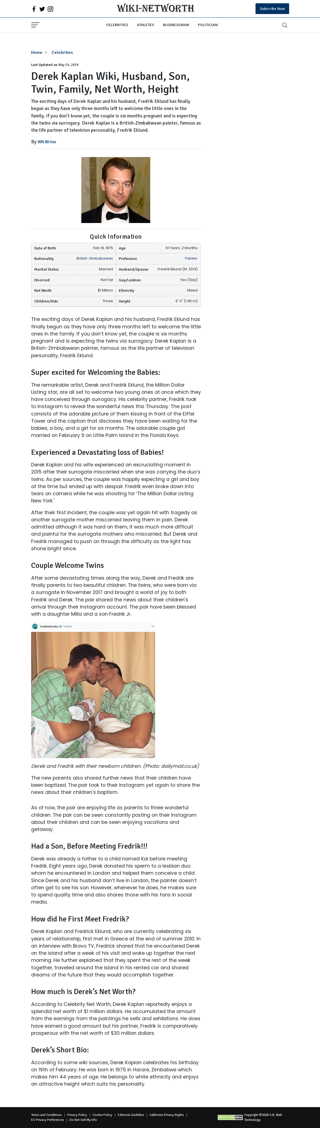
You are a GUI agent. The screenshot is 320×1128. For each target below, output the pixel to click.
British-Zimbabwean (95, 258)
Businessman (176, 24)
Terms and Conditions (46, 1115)
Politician (208, 24)
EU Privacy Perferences (47, 1120)
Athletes (145, 24)
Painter (191, 258)
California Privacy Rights (166, 1115)
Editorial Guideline (131, 1115)
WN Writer (47, 142)
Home (36, 52)
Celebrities (117, 24)
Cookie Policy (102, 1115)
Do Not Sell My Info (83, 1120)
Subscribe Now (272, 8)
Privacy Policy (77, 1115)
